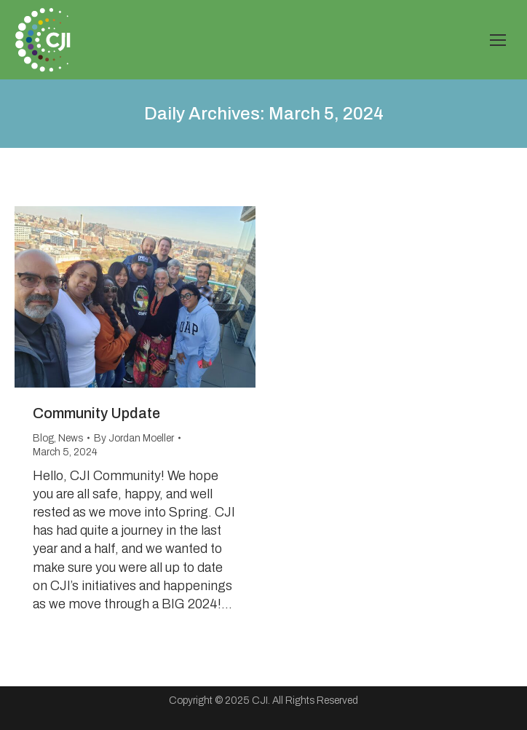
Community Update (96, 413)
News (70, 438)
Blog (43, 438)
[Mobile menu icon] (497, 40)
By (134, 438)
